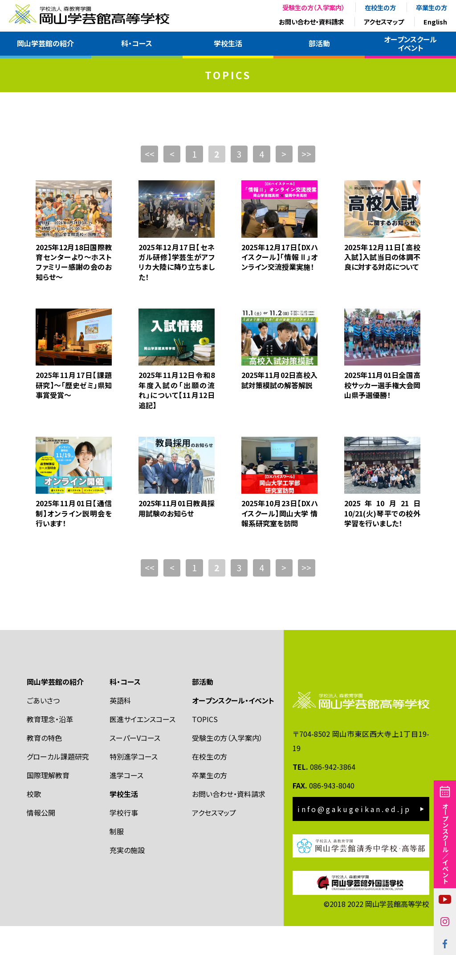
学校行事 (124, 841)
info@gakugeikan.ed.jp (354, 838)
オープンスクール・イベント (233, 729)
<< (146, 183)
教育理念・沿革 (50, 748)
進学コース (126, 804)
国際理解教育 (48, 804)
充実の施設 (127, 879)
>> (309, 183)
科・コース (136, 43)
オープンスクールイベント (410, 43)
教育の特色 (44, 766)
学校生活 (228, 43)
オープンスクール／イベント (445, 843)
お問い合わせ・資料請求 (311, 21)
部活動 (319, 43)
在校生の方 (380, 7)
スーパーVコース (135, 766)
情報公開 (41, 841)
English (435, 21)
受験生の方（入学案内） (313, 7)
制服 (117, 860)
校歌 (34, 822)
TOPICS (205, 748)
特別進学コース (134, 785)
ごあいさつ (43, 729)
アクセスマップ (383, 21)
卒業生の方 (431, 7)
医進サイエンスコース (142, 748)
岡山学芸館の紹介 (45, 43)
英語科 (120, 729)
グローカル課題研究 (58, 785)
